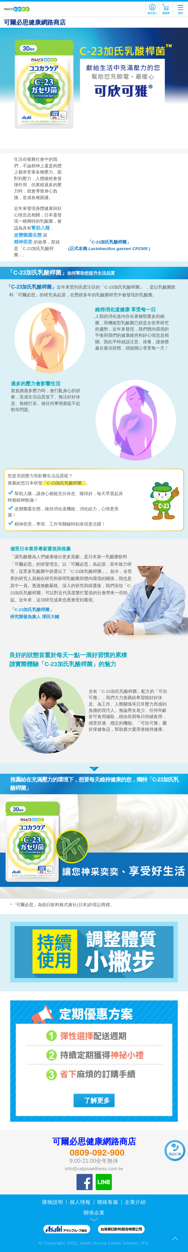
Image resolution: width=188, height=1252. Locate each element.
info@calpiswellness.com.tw (94, 1168)
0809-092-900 (97, 1152)
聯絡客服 (107, 1201)
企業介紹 (135, 1201)
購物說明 (52, 1201)
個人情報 (80, 1201)
